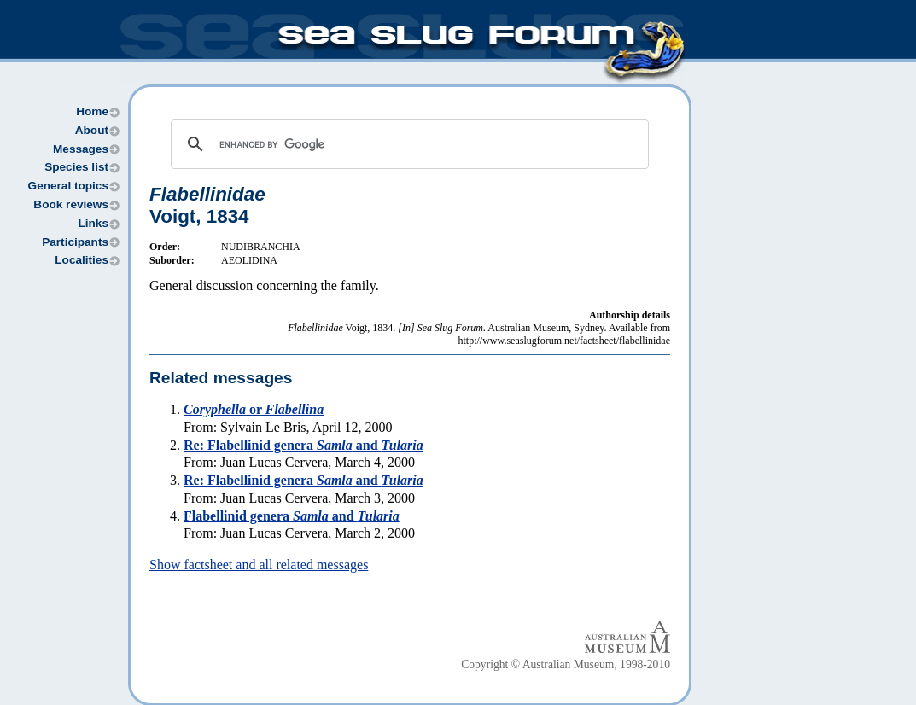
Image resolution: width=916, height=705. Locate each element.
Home (92, 111)
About (91, 130)
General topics (68, 185)
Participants (75, 242)
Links (93, 223)
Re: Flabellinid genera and (303, 445)
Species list (76, 166)
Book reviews (70, 204)
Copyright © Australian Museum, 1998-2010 (565, 664)
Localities (81, 259)
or (254, 409)
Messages (80, 149)
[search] (407, 144)
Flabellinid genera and (292, 516)
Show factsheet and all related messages (258, 564)
